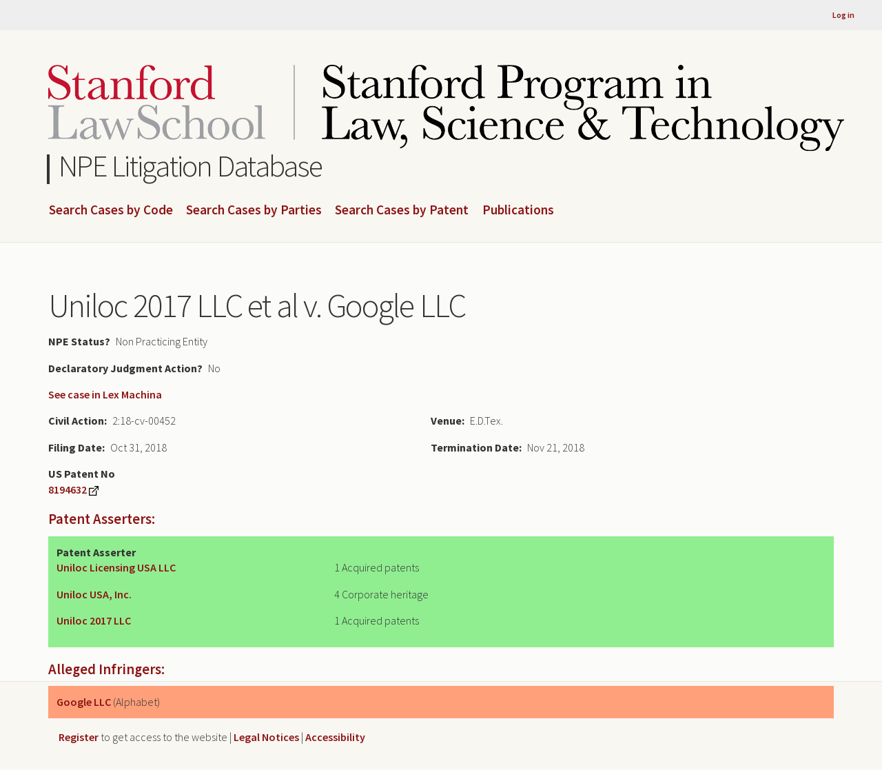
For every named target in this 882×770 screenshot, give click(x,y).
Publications (518, 210)
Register (79, 737)
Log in (843, 15)
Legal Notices (266, 737)
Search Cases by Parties (254, 210)
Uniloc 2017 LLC (94, 620)
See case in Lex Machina (105, 394)
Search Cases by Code (111, 210)
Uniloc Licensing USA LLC (116, 567)
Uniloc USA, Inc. (94, 594)
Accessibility (335, 737)
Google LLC (84, 702)
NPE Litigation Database (190, 166)
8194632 (67, 489)
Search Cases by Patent (402, 210)
